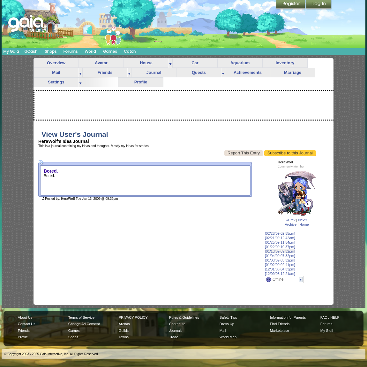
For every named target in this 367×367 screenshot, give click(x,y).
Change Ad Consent (84, 324)
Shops (50, 51)
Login (319, 5)
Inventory (285, 62)
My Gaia (11, 51)
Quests (199, 72)
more (170, 63)
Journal (153, 72)
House (146, 62)
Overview (56, 62)
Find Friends (279, 324)
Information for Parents (288, 317)
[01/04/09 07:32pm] (280, 256)
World (90, 51)
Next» (302, 220)
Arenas (124, 324)
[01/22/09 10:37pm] (280, 247)
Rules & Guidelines (184, 317)
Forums (70, 51)
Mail (56, 72)
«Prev (291, 220)
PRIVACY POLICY (133, 317)
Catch (130, 51)
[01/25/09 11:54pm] (280, 242)
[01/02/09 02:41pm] (280, 265)
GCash (31, 51)
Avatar (101, 62)
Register (291, 5)
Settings (56, 82)
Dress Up (227, 324)
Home (304, 224)
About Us (25, 317)
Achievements (248, 72)
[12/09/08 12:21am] (280, 274)
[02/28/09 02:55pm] (280, 233)
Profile (140, 82)
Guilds (124, 330)
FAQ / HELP (330, 317)
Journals (176, 330)
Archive (290, 224)
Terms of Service (81, 317)
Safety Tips (228, 317)
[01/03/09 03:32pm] (280, 260)
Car (194, 62)
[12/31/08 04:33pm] (280, 269)
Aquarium (240, 62)
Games (110, 51)
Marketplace (279, 330)
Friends (105, 72)
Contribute (177, 324)
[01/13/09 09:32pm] (280, 251)
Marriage (292, 72)
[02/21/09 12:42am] (280, 238)
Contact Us (26, 324)
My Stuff (326, 330)
